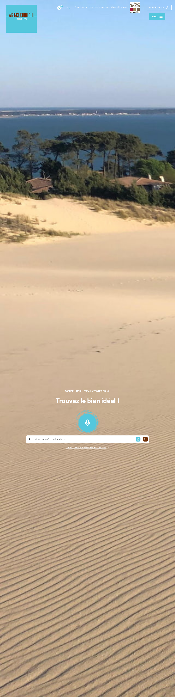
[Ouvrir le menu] (157, 16)
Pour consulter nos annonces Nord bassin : (83, 7)
